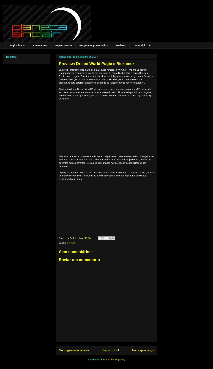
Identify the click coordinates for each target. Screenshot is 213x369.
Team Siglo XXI (142, 45)
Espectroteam (63, 45)
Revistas (121, 45)
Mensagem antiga (143, 350)
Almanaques (40, 45)
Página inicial (17, 45)
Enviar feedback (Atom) (113, 359)
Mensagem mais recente (74, 350)
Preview (71, 243)
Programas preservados (93, 45)
